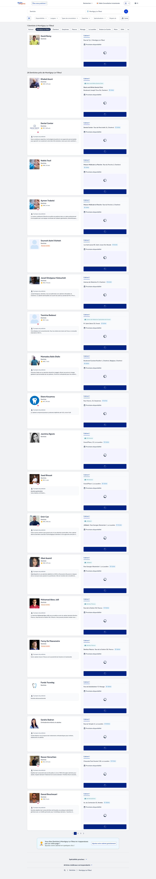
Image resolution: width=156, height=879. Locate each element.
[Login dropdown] (127, 3)
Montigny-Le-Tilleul (43, 29)
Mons (116, 29)
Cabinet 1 (87, 35)
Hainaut (31, 29)
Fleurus (74, 29)
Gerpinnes (65, 29)
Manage (82, 29)
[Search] (126, 11)
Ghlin (122, 29)
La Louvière (92, 29)
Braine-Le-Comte (105, 29)
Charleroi (56, 29)
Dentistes (72, 870)
